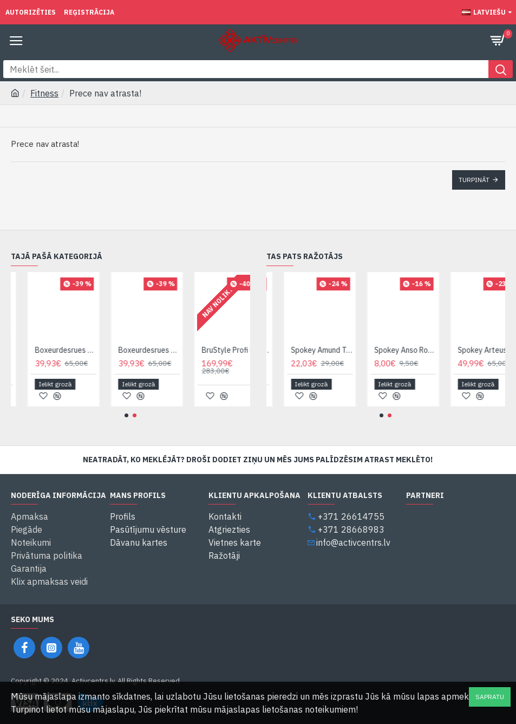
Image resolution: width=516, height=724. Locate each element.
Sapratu (489, 697)
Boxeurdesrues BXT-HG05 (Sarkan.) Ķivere (173, 350)
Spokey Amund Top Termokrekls (346, 350)
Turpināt (474, 180)
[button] (126, 415)
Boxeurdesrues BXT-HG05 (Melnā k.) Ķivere (89, 350)
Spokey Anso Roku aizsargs (429, 350)
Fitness (44, 93)
